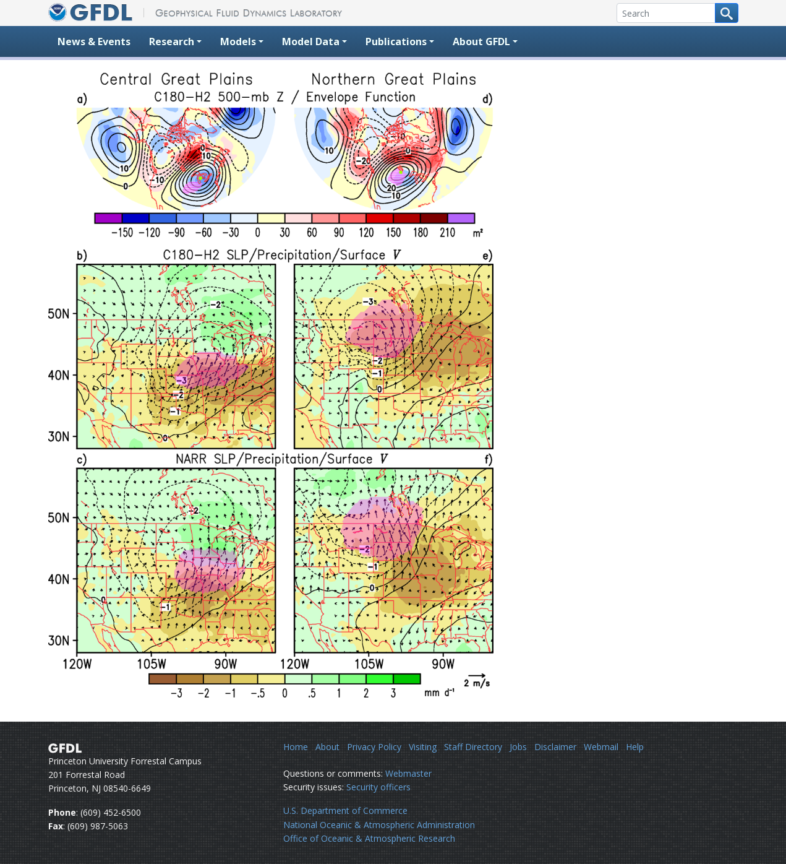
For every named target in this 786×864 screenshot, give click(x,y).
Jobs (518, 747)
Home (295, 747)
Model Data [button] (311, 41)
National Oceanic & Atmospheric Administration (379, 825)
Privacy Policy (374, 747)
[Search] (666, 13)
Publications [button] (396, 41)
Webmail (601, 747)
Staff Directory (473, 747)
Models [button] (238, 41)
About (327, 747)
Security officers (378, 787)
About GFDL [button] (481, 41)
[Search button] (726, 13)
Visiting (423, 747)
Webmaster (408, 773)
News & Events (94, 41)
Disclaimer (555, 747)
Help (635, 747)
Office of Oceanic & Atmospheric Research (369, 838)
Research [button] (171, 41)
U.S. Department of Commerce (345, 810)
